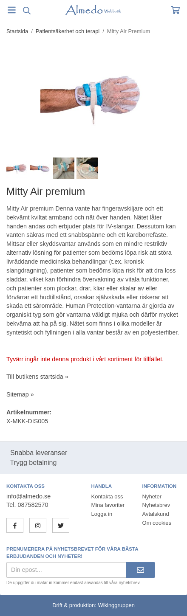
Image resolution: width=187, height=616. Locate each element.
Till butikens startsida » (37, 376)
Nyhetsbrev (156, 505)
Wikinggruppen (116, 605)
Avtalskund (155, 514)
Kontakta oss (107, 496)
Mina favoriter (108, 505)
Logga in (102, 514)
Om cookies (156, 523)
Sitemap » (20, 394)
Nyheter (152, 496)
